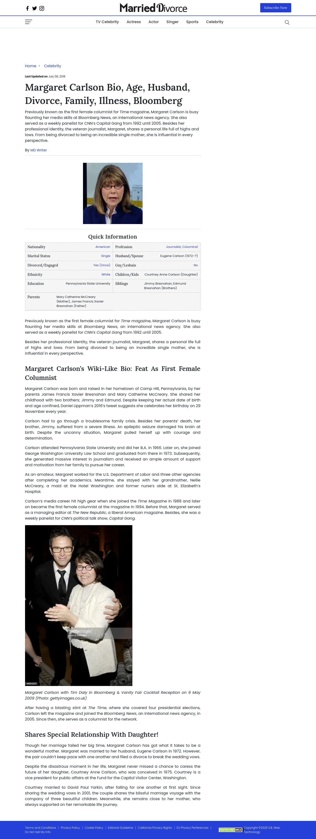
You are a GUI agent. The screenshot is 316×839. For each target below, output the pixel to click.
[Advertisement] (63, 37)
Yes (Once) (101, 265)
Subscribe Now (275, 7)
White (106, 274)
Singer (172, 22)
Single (105, 256)
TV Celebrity (107, 22)
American (102, 247)
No (196, 265)
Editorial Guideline (120, 828)
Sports (192, 22)
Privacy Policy (70, 828)
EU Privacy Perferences (192, 828)
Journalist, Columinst (182, 247)
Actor (154, 22)
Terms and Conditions (40, 828)
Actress (134, 22)
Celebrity (214, 22)
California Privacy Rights (155, 828)
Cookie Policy (94, 828)
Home (30, 66)
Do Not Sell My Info (38, 832)
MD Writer (39, 150)
